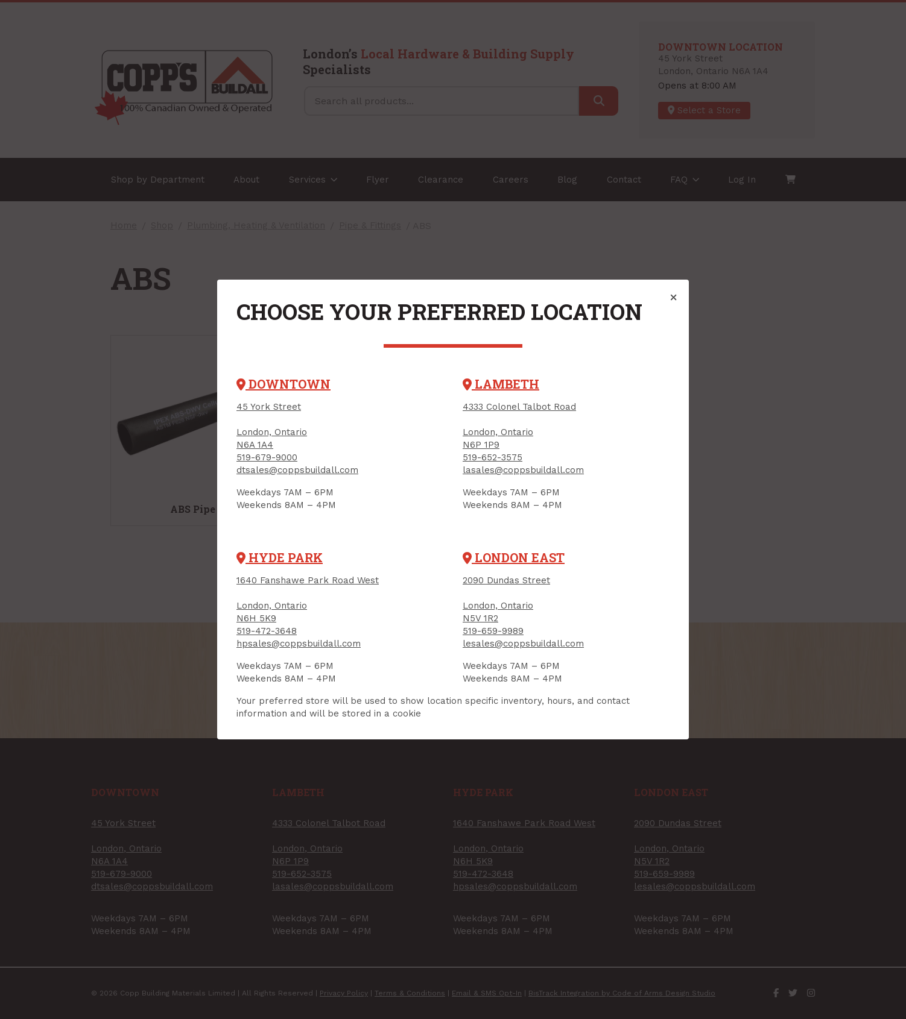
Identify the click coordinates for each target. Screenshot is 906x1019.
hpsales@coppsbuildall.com (298, 643)
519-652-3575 (492, 457)
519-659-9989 (493, 631)
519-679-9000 (266, 457)
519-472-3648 (266, 631)
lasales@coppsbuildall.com (523, 470)
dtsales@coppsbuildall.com (297, 470)
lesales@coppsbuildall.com (523, 643)
